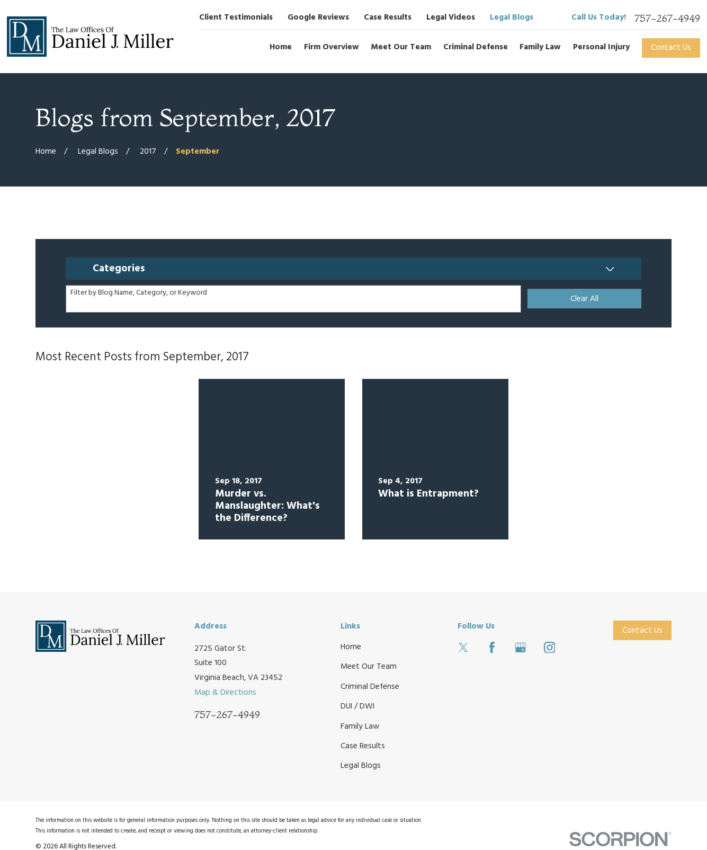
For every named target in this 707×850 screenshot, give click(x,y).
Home (351, 647)
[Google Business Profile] (520, 647)
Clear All (584, 299)
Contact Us (671, 47)
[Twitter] (463, 647)
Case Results (387, 17)
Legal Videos (450, 17)
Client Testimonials (236, 17)
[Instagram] (550, 647)
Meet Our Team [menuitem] (401, 47)
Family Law (360, 726)
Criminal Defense (370, 686)
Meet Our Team (369, 666)
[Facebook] (492, 647)
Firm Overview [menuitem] (331, 47)
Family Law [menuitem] (540, 47)
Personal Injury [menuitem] (601, 47)
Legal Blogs (511, 17)
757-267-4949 (667, 18)
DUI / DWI (357, 706)
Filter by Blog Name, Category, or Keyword (138, 293)
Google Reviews (318, 17)
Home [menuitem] (281, 47)
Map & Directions (225, 692)
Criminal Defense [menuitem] (475, 47)
